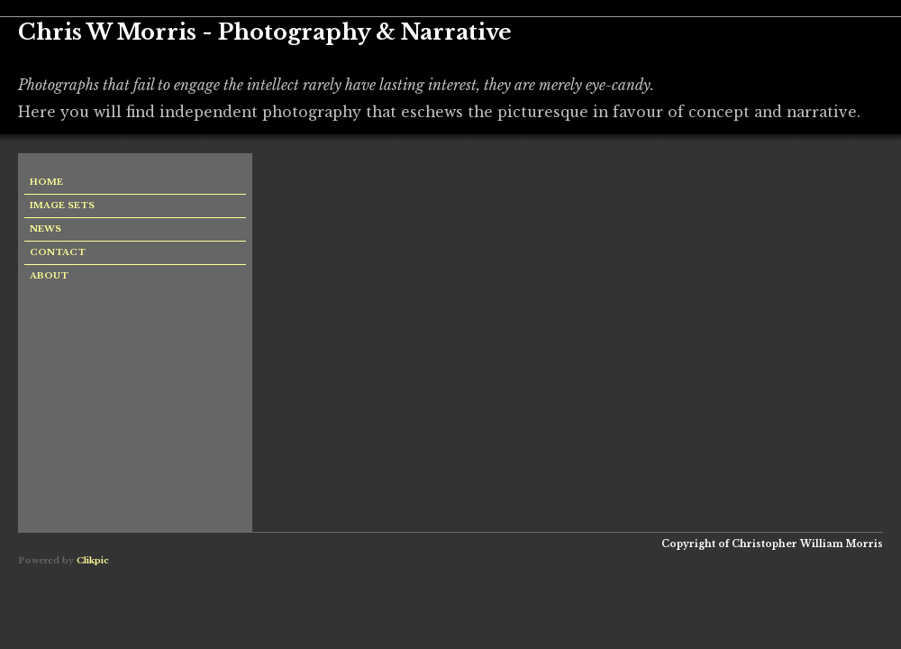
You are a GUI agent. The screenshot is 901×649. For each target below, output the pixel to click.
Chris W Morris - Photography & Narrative (265, 32)
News (45, 229)
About (49, 275)
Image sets (62, 205)
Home (46, 182)
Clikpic (93, 560)
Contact (58, 252)
